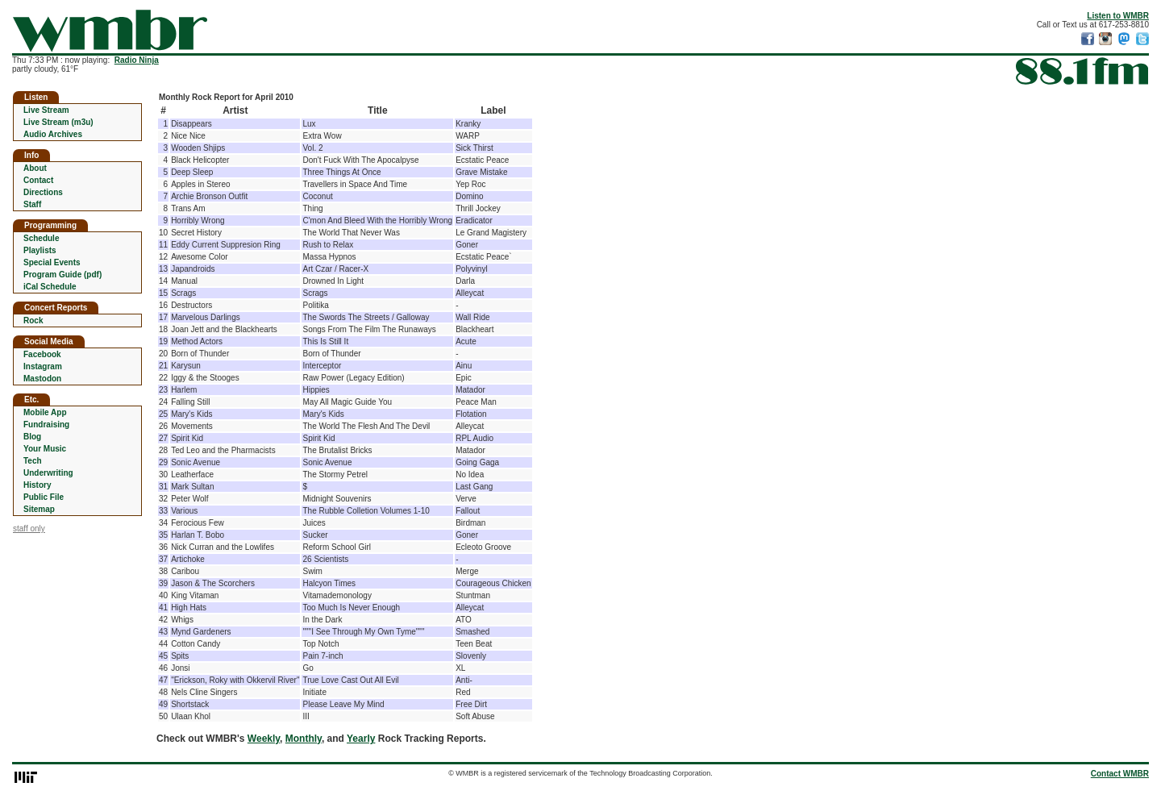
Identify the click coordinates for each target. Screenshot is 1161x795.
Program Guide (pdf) (62, 274)
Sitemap (39, 509)
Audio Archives (52, 134)
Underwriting (48, 472)
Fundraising (46, 424)
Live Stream (46, 110)
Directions (43, 192)
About (35, 168)
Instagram (42, 366)
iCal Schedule (50, 286)
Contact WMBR (1120, 773)
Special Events (52, 262)
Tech (32, 460)
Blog (32, 436)
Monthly (303, 738)
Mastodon (42, 378)
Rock (33, 320)
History (37, 485)
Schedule (41, 238)
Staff (32, 204)
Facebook (42, 354)
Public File (43, 497)
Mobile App (45, 412)
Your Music (44, 448)
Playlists (39, 250)
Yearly (361, 738)
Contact (38, 180)
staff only (29, 528)
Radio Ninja (136, 60)
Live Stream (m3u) (58, 122)
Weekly (264, 738)
